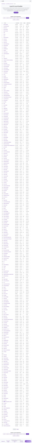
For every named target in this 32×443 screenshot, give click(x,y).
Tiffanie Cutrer (6, 155)
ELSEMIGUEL (5, 327)
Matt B (5, 208)
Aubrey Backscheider (7, 95)
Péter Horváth (6, 272)
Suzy (4, 311)
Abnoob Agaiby (6, 211)
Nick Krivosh (5, 153)
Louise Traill (5, 174)
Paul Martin (5, 411)
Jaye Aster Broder (6, 345)
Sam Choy (5, 182)
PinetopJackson (6, 221)
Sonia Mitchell (6, 116)
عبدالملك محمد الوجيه (6, 90)
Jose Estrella (5, 222)
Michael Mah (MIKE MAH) (7, 237)
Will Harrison (5, 164)
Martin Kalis (5, 169)
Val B (4, 74)
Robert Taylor (6, 279)
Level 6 (21, 17)
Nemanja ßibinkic (6, 285)
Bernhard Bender (6, 113)
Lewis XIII (5, 356)
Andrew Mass (6, 232)
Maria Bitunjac (6, 45)
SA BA (4, 111)
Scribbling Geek (6, 340)
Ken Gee (5, 206)
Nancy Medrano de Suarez (7, 97)
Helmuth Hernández (7, 64)
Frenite (5, 266)
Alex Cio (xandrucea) (7, 151)
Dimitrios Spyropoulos (7, 425)
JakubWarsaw (6, 48)
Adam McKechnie (6, 171)
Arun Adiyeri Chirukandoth (8, 84)
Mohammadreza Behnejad (7, 238)
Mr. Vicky (5, 248)
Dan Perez (5, 85)
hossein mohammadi (7, 185)
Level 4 (14, 17)
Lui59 (4, 148)
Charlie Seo (5, 135)
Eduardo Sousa (6, 290)
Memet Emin (5, 240)
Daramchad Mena (6, 325)
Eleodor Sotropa (6, 187)
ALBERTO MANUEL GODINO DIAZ (8, 274)
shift (4, 32)
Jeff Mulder (5, 156)
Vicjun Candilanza (6, 216)
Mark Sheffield (6, 137)
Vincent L (5, 288)
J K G (4, 269)
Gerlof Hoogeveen (6, 53)
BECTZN (5, 76)
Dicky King (5, 380)
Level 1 (4, 17)
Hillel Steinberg (6, 130)
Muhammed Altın (6, 364)
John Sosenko (6, 127)
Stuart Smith (5, 172)
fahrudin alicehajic (6, 224)
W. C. (4, 282)
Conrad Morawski (6, 26)
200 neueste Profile (8, 441)
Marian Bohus (6, 385)
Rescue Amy (5, 422)
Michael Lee (5, 27)
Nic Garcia (5, 308)
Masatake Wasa (6, 119)
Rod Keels (5, 47)
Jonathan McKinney (6, 82)
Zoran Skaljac (6, 383)
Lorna (4, 34)
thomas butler (6, 180)
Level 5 (18, 17)
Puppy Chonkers (6, 121)
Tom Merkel (5, 322)
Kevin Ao (5, 227)
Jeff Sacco (5, 419)
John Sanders (5, 100)
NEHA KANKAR (6, 24)
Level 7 (24, 17)
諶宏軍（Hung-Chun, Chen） (8, 401)
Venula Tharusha (6, 122)
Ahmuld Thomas (6, 332)
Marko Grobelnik (6, 214)
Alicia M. (5, 396)
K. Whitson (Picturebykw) (7, 142)
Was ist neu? (28, 441)
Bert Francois (5, 366)
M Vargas (5, 351)
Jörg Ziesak (5, 343)
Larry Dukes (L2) (6, 98)
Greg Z (5, 287)
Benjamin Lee (6, 77)
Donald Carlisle (6, 245)
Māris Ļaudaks (6, 132)
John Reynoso (6, 235)
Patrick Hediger (6, 296)
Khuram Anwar (6, 372)
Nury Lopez (5, 324)
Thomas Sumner (6, 387)
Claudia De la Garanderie (7, 251)
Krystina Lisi (5, 388)
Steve (4, 35)
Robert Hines (5, 361)
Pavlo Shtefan (6, 393)
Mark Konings (6, 29)
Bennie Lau (5, 316)
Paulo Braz (5, 409)
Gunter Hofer (6, 309)
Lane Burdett (5, 230)
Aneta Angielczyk (6, 301)
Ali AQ (4, 106)
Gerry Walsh (5, 105)
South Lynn (5, 42)
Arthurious (5, 298)
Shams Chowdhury (6, 306)
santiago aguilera (6, 359)
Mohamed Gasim (6, 161)
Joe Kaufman (5, 414)
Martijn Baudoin (6, 79)
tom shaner (5, 40)
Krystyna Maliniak (6, 93)
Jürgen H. (5, 335)
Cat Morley (5, 346)
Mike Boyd (5, 354)
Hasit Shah (5, 390)
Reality (5, 192)
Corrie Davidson (6, 193)
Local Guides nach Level (9, 3)
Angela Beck (5, 108)
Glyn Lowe (5, 134)
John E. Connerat (6, 314)
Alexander (5, 375)
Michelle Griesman (6, 195)
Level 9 (14, 19)
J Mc (4, 56)
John (4, 198)
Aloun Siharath (6, 71)
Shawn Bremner (6, 37)
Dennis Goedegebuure (7, 330)
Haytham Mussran (6, 163)
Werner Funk (5, 293)
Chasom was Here (6, 337)
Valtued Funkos (6, 300)
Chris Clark (5, 158)
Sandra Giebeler (6, 333)
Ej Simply (5, 295)
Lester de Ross (6, 166)
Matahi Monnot (6, 398)
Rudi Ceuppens (6, 140)
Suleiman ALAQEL (6, 367)
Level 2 (8, 17)
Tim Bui (5, 406)
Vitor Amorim (6, 92)
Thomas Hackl (6, 369)
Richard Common (6, 258)
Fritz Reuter (5, 179)
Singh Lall (5, 229)
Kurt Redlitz (5, 219)
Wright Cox (5, 259)
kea (4, 277)
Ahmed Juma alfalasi (7, 256)
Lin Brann (5, 403)
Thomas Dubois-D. (6, 280)
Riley (4, 103)
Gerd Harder (5, 63)
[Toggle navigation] (30, 1)
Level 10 (18, 19)
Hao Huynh (5, 150)
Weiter (17, 429)
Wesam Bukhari (6, 114)
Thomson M (5, 58)
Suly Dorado (5, 377)
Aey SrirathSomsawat (7, 201)
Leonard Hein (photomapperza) (8, 319)
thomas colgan (6, 382)
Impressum (3, 441)
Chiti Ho (5, 87)
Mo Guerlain (5, 129)
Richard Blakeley (6, 264)
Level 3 (11, 17)
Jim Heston (5, 190)
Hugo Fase (5, 348)
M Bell (4, 417)
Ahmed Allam (6, 317)
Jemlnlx (5, 374)
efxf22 (4, 267)
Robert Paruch (6, 124)
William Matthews (6, 203)
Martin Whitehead (6, 43)
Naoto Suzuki (6, 242)
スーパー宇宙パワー (6, 424)
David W (5, 50)
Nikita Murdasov (6, 243)
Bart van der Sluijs (6, 250)
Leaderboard (3, 3)
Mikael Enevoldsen (6, 143)
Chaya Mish (5, 200)
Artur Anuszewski (6, 66)
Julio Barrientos (6, 275)
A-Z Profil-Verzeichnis (21, 441)
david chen (5, 177)
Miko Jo (5, 338)
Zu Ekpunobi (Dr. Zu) (7, 420)
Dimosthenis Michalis (7, 303)
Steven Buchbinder (6, 69)
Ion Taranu (5, 209)
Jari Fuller (5, 61)
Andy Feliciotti (6, 412)
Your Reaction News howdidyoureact (9, 145)
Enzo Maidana (6, 253)
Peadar (5, 404)
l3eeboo (5, 395)
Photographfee (6, 188)
